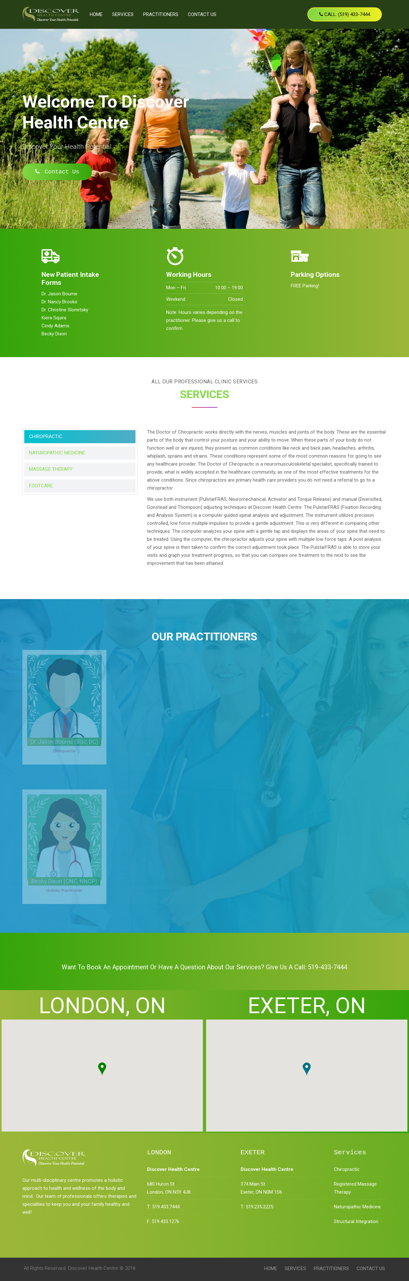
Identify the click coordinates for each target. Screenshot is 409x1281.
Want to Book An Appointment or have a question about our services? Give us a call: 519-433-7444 (204, 967)
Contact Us (202, 14)
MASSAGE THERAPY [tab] (51, 469)
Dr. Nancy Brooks (59, 302)
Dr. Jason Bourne (59, 294)
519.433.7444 (166, 1207)
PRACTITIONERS (160, 14)
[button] (102, 1069)
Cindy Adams (55, 326)
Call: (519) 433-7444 (344, 14)
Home (96, 14)
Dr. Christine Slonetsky (65, 310)
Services (123, 14)
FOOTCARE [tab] (41, 486)
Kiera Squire (54, 318)
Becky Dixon (54, 334)
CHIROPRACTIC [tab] (45, 436)
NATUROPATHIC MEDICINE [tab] (57, 453)
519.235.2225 (259, 1207)
